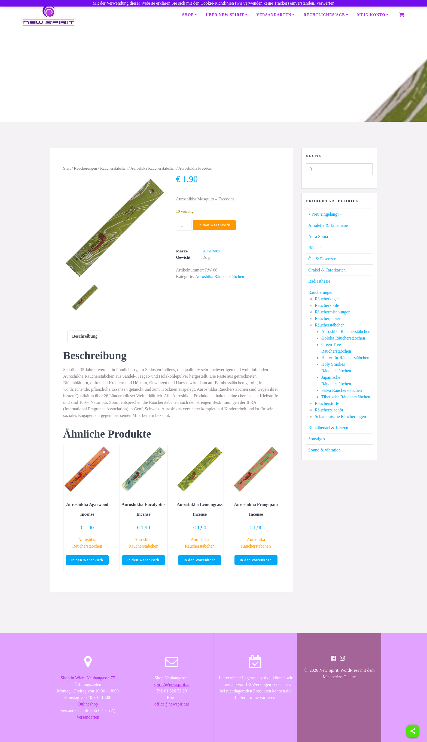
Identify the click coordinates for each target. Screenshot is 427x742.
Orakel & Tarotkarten (327, 270)
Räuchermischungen (332, 312)
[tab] (85, 336)
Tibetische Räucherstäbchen (345, 397)
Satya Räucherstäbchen (341, 390)
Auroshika (211, 251)
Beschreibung (84, 336)
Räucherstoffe (327, 403)
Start (67, 168)
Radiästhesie (319, 281)
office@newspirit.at (171, 704)
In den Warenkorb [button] (87, 560)
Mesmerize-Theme (339, 677)
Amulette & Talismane (328, 225)
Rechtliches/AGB (324, 15)
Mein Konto (371, 15)
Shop (188, 15)
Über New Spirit (225, 15)
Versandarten (274, 15)
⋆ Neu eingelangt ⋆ (325, 214)
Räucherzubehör (329, 410)
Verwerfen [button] (325, 3)
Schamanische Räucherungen (340, 416)
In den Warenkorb (214, 225)
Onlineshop (88, 704)
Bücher (314, 247)
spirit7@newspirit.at (172, 684)
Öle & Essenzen (322, 259)
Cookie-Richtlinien (217, 3)
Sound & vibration (324, 450)
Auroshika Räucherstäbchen (153, 168)
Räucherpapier (327, 318)
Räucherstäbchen (114, 168)
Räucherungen (85, 168)
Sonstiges (316, 438)
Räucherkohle (327, 305)
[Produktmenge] (184, 225)
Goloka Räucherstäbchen (343, 338)
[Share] (412, 731)
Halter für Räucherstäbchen (345, 357)
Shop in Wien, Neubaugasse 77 (88, 678)
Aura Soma (318, 236)
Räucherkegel (327, 299)
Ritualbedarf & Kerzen (328, 427)
